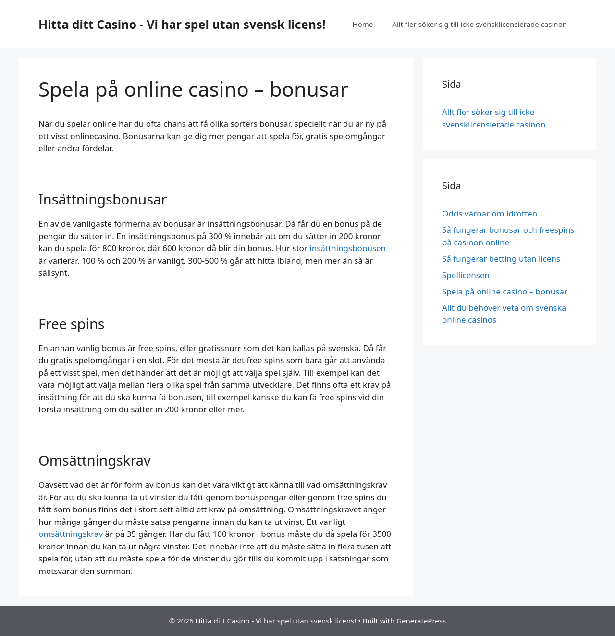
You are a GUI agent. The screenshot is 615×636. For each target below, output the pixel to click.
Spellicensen (467, 274)
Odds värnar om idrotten (489, 213)
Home (363, 24)
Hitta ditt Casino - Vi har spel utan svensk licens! (182, 24)
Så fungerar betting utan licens (501, 258)
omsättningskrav (70, 533)
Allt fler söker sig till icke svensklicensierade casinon (479, 24)
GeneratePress (421, 620)
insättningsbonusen (347, 248)
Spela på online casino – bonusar (505, 291)
